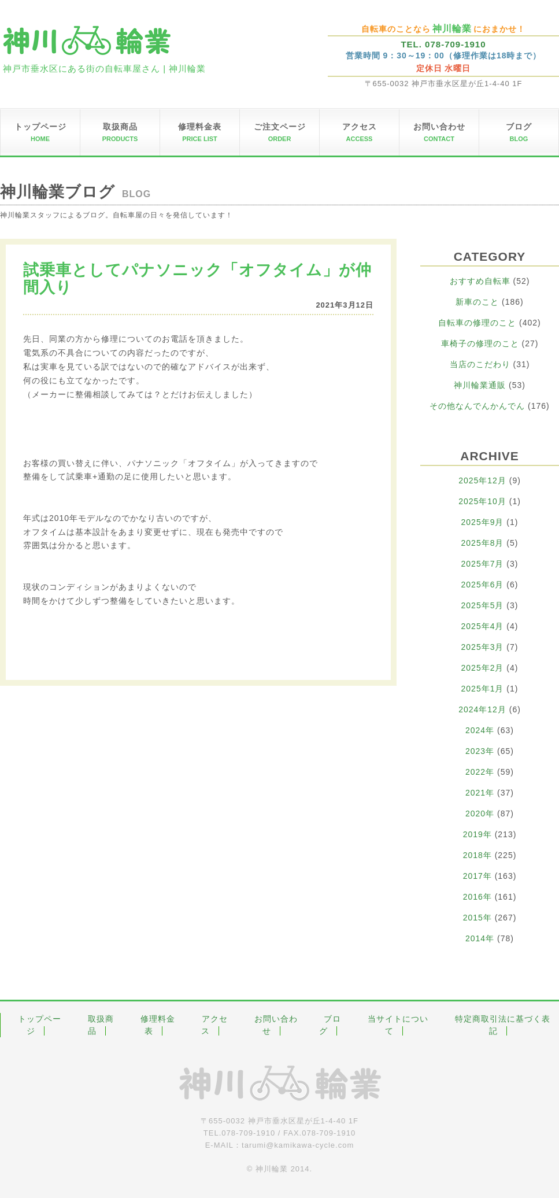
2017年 (477, 876)
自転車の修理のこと (477, 322)
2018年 (477, 855)
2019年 (477, 834)
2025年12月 (482, 480)
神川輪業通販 (480, 385)
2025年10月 (482, 501)
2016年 (477, 896)
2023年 (479, 751)
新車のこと (477, 301)
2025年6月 (482, 584)
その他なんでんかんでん (477, 406)
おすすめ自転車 (480, 281)
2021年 (479, 792)
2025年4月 (482, 626)
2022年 (479, 772)
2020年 (479, 813)
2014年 (479, 938)
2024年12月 (482, 709)
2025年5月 (482, 605)
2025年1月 (482, 688)
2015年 (477, 917)
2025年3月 (482, 647)
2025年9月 (482, 522)
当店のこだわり (480, 364)
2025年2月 (482, 667)
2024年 (479, 730)
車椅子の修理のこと (480, 343)
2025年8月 (482, 543)
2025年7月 (482, 563)
